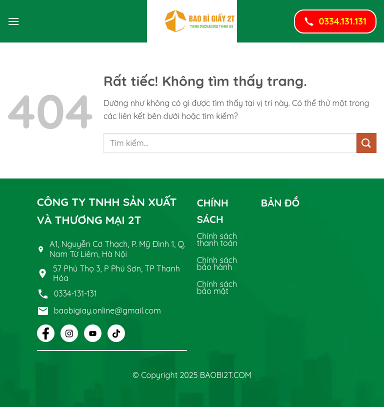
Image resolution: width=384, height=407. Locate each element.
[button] (14, 21)
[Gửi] (366, 142)
